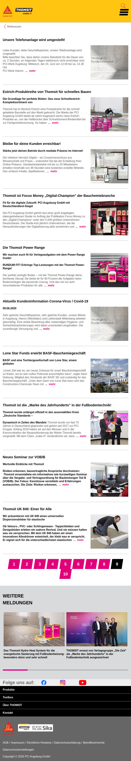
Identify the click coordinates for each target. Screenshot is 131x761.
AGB (6, 742)
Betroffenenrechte (94, 742)
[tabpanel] (34, 637)
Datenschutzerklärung (67, 742)
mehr (32, 70)
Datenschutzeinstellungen (18, 749)
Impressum (17, 742)
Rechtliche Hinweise (39, 742)
